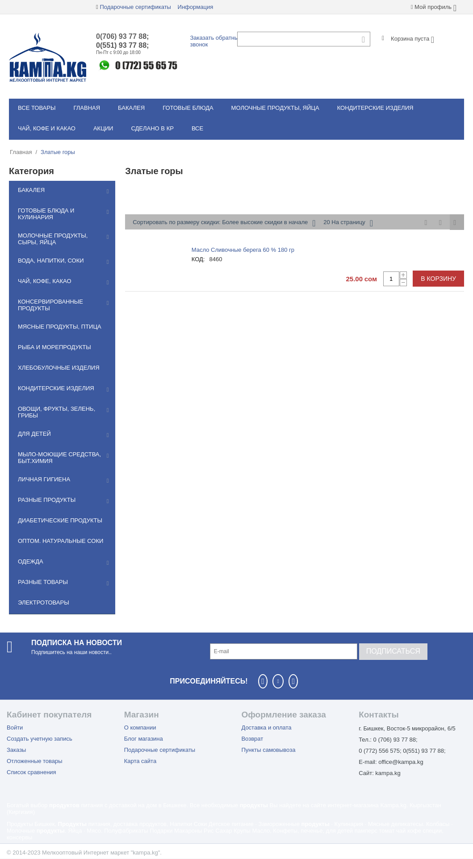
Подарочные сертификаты (135, 7)
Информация (195, 7)
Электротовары (43, 602)
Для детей (34, 433)
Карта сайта (140, 761)
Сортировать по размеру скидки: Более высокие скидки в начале (224, 223)
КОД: (198, 259)
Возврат (252, 738)
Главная (86, 107)
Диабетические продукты (60, 520)
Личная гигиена (44, 479)
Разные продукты (46, 499)
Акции (103, 128)
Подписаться (393, 651)
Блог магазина (143, 738)
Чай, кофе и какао (46, 128)
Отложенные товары (35, 761)
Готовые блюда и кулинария (46, 214)
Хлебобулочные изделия (59, 367)
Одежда (30, 561)
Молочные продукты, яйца (275, 107)
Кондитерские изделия (375, 107)
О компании (140, 727)
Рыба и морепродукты (54, 347)
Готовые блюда (188, 107)
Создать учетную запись (39, 738)
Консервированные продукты (50, 305)
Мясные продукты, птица (59, 326)
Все (197, 128)
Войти (15, 727)
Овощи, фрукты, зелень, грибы (56, 412)
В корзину (438, 278)
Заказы (16, 749)
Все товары (36, 107)
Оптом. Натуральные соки (60, 541)
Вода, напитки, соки (51, 260)
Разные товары (43, 582)
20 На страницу (348, 223)
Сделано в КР (152, 128)
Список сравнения (31, 772)
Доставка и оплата (266, 727)
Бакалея (131, 107)
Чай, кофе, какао (44, 281)
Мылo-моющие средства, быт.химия (59, 457)
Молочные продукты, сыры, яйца (53, 239)
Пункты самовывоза (268, 749)
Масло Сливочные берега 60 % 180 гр (243, 249)
